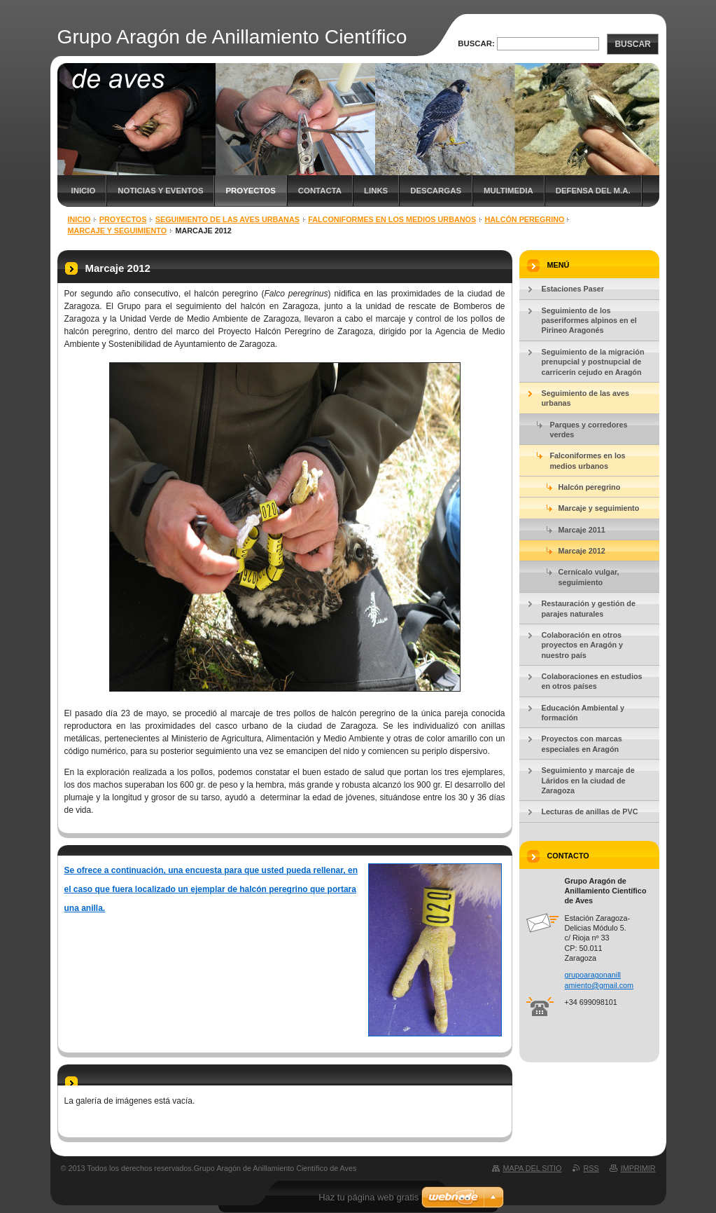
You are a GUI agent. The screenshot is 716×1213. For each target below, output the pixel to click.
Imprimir (638, 1168)
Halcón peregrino (524, 219)
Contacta (320, 190)
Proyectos (250, 190)
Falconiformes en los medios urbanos (392, 219)
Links (376, 190)
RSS (591, 1168)
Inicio (83, 190)
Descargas (435, 190)
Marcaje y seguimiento (117, 230)
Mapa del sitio (532, 1168)
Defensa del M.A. (593, 190)
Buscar (632, 44)
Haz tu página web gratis (368, 1197)
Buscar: (476, 43)
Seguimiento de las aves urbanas (227, 219)
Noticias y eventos (160, 190)
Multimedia (508, 190)
